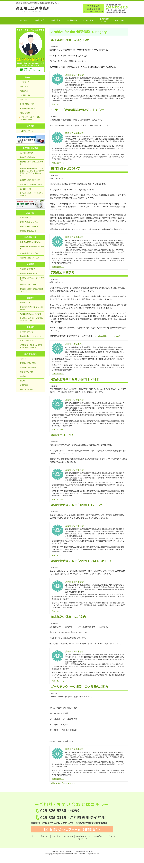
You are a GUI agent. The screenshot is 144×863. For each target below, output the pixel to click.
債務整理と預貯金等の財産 (30, 180)
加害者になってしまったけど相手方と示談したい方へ (31, 346)
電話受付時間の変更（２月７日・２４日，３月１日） (81, 561)
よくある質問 (88, 20)
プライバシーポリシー (84, 839)
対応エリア (23, 100)
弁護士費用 (55, 20)
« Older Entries (56, 783)
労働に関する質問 (26, 372)
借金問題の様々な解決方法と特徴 (31, 163)
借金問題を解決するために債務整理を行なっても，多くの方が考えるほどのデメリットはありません (32, 172)
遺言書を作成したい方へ (29, 231)
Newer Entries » (68, 783)
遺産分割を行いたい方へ (29, 226)
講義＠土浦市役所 (62, 435)
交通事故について (26, 131)
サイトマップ (111, 836)
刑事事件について (26, 332)
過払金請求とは (25, 189)
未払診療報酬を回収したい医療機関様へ (31, 308)
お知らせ (23, 359)
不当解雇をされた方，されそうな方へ (32, 279)
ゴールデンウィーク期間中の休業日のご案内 (79, 686)
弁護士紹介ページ (58, 104)
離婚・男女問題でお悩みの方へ (31, 242)
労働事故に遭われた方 (28, 285)
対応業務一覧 (72, 20)
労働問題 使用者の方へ (28, 273)
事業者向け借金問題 (27, 157)
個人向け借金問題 (26, 153)
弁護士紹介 (39, 20)
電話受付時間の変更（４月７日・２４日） (75, 379)
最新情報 (23, 376)
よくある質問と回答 (27, 104)
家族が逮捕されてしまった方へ (31, 336)
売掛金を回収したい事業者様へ (31, 314)
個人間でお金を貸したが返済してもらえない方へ (31, 319)
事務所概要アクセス (104, 20)
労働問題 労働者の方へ (28, 269)
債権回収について (26, 303)
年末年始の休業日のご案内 (68, 617)
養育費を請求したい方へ (29, 253)
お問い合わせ (120, 20)
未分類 (22, 381)
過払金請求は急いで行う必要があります (31, 194)
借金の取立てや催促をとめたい (31, 184)
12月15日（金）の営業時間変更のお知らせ (77, 110)
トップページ (24, 20)
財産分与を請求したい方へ (30, 258)
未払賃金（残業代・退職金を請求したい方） (31, 290)
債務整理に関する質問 (28, 367)
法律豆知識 (24, 385)
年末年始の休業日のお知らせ (70, 40)
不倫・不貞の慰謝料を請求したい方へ (32, 248)
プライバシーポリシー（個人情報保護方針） (31, 118)
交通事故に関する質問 (28, 363)
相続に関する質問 (26, 389)
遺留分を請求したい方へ (29, 222)
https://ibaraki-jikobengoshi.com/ (107, 336)
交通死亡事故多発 (62, 272)
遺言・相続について (27, 218)
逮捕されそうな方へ (27, 341)
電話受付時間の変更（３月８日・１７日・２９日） (79, 505)
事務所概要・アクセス (27, 108)
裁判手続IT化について (65, 168)
